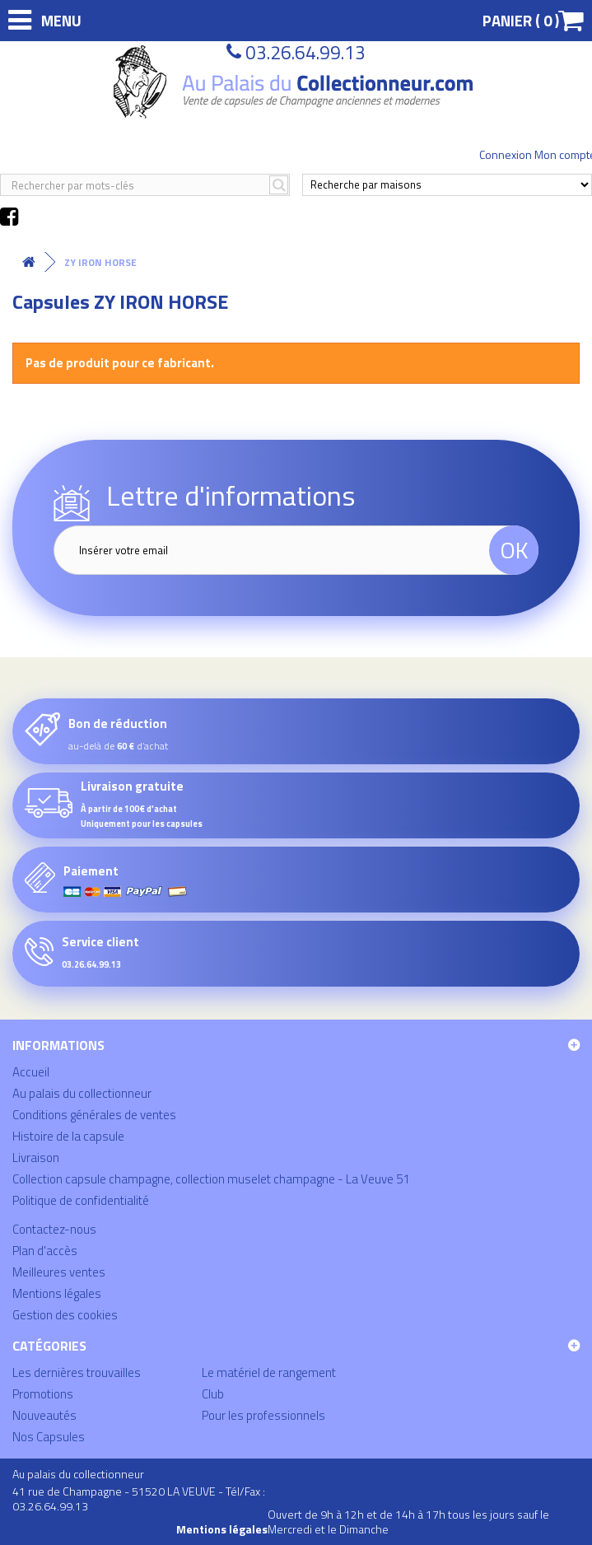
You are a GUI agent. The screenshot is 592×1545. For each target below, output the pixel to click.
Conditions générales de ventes (94, 1114)
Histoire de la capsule (68, 1136)
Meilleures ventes (58, 1272)
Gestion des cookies (65, 1314)
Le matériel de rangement (269, 1372)
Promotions (42, 1393)
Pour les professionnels (263, 1415)
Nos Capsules (48, 1436)
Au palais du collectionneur (81, 1093)
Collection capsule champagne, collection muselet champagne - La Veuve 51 (210, 1178)
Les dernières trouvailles (76, 1372)
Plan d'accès (44, 1250)
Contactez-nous (54, 1229)
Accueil (30, 1071)
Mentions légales (56, 1293)
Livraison (35, 1157)
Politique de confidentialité (80, 1200)
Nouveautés (44, 1415)
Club (213, 1393)
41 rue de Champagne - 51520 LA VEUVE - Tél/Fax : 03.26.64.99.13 (138, 1498)
